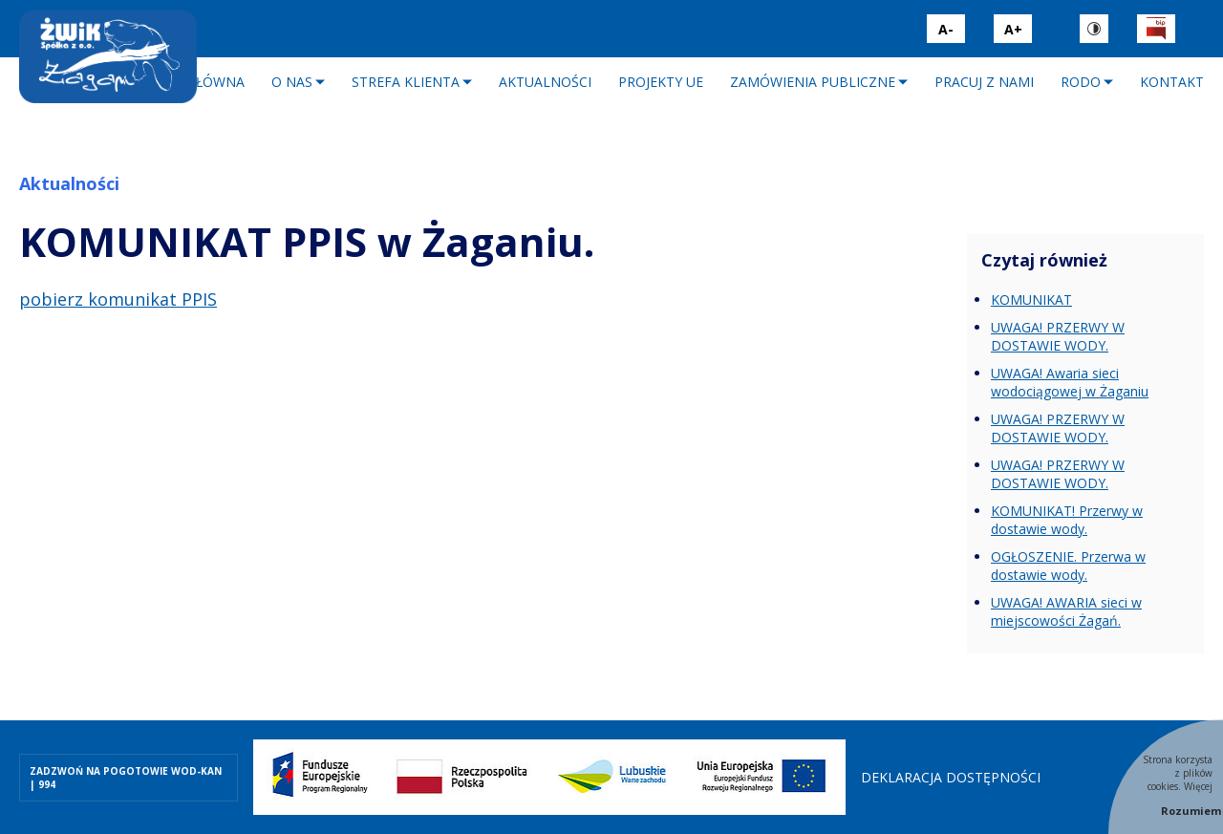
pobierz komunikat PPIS (118, 299)
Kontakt (1172, 82)
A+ (1013, 29)
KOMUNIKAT (1031, 299)
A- (946, 29)
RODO (1081, 82)
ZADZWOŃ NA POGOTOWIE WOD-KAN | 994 (126, 777)
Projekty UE (660, 82)
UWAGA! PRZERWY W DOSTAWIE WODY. (1058, 336)
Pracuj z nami (984, 82)
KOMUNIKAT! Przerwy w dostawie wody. (1067, 520)
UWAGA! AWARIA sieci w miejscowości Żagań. (1066, 611)
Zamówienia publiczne (812, 82)
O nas (291, 82)
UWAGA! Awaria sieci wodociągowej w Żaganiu (1069, 382)
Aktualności (545, 82)
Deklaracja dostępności (951, 777)
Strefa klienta (406, 82)
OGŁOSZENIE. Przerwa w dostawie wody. (1068, 565)
